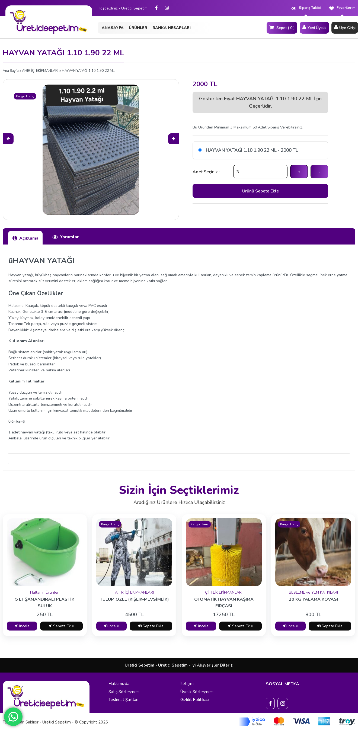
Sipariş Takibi (306, 8)
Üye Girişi (345, 27)
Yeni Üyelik (314, 27)
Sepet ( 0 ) (282, 27)
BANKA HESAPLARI (171, 27)
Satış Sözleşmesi (123, 691)
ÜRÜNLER (138, 27)
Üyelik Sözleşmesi (196, 691)
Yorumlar (65, 237)
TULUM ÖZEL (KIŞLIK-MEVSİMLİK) (134, 599)
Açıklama (25, 238)
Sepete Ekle (61, 626)
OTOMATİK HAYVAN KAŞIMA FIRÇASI (224, 602)
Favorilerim (342, 8)
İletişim (187, 683)
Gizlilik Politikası (194, 699)
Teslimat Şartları (123, 699)
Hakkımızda (118, 683)
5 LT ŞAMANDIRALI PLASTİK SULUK (44, 602)
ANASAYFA (113, 27)
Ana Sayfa (11, 70)
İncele (22, 626)
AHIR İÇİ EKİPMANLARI (40, 70)
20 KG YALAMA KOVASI (313, 599)
